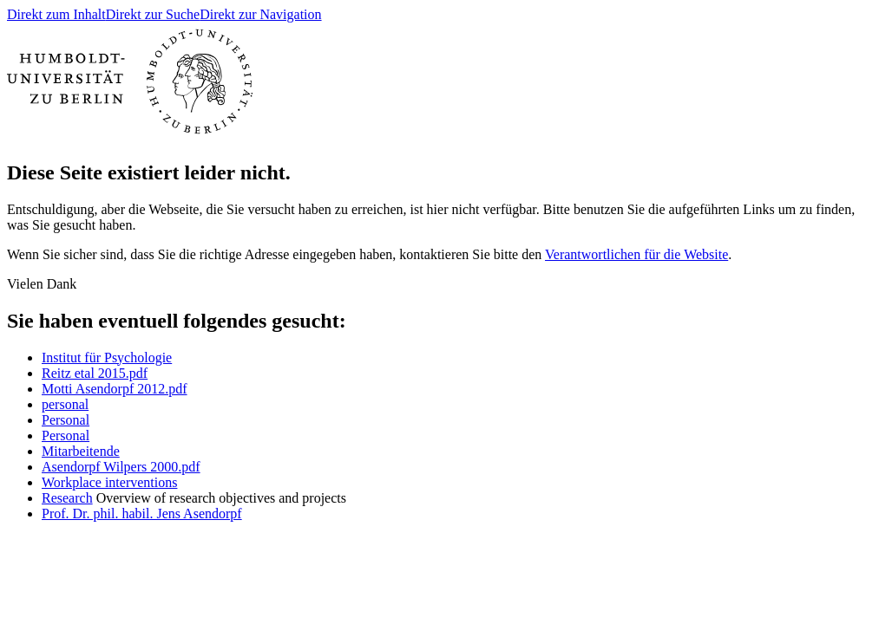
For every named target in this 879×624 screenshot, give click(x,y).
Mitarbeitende (81, 451)
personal (65, 404)
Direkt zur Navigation (260, 14)
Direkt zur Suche (153, 14)
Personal (65, 420)
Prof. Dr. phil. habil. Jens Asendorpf (142, 513)
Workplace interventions (109, 482)
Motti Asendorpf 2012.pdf (114, 388)
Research (67, 498)
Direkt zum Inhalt (56, 14)
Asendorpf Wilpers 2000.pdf (121, 466)
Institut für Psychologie (107, 357)
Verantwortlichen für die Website (636, 254)
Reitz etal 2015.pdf (95, 373)
